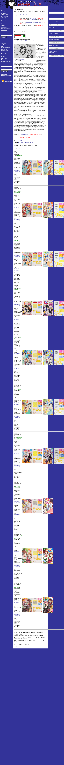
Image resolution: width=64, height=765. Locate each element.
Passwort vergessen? (6, 75)
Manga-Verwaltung (6, 28)
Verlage (3, 25)
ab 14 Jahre (23, 140)
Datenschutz (4, 59)
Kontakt (3, 56)
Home (2, 10)
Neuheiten (3, 27)
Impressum (4, 58)
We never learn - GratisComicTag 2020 (33, 22)
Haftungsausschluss (6, 61)
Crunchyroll (23, 21)
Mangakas (4, 24)
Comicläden (4, 30)
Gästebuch (4, 43)
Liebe (27, 142)
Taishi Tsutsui (23, 15)
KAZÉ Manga (33, 18)
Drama (20, 142)
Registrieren (4, 74)
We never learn (23, 134)
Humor (24, 142)
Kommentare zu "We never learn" (25, 40)
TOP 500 (3, 44)
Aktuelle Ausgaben (6, 11)
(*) (19, 171)
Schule (31, 142)
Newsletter (4, 53)
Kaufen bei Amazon (17, 171)
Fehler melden (8, 81)
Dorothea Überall (24, 30)
